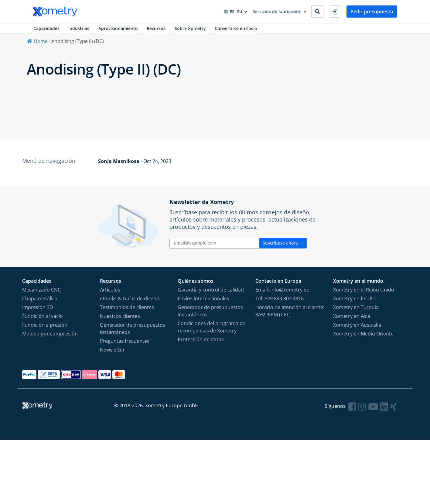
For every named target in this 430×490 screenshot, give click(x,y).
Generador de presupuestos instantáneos (132, 331)
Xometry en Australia (357, 327)
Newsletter (112, 352)
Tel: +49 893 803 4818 (279, 301)
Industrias (79, 30)
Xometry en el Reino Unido (363, 292)
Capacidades (46, 30)
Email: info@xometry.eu (282, 292)
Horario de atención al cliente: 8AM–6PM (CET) (289, 314)
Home (37, 44)
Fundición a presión (44, 327)
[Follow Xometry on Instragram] (362, 409)
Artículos (110, 292)
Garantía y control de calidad (211, 292)
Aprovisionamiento (119, 30)
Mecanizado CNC (41, 292)
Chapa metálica (39, 301)
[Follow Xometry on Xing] (393, 409)
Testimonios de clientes (127, 310)
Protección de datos (201, 342)
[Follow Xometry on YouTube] (373, 409)
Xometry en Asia (351, 318)
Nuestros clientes (120, 318)
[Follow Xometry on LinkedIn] (384, 409)
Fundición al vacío (42, 318)
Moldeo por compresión (50, 336)
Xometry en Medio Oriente (363, 336)
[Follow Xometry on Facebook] (352, 409)
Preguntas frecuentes (124, 343)
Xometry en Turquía (356, 310)
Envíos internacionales (203, 301)
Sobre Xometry (192, 30)
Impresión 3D (37, 310)
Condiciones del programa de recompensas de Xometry (211, 330)
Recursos (157, 30)
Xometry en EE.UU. (354, 301)
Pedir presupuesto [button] (371, 11)
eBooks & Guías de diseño (129, 301)
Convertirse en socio (239, 30)
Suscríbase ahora (283, 246)
